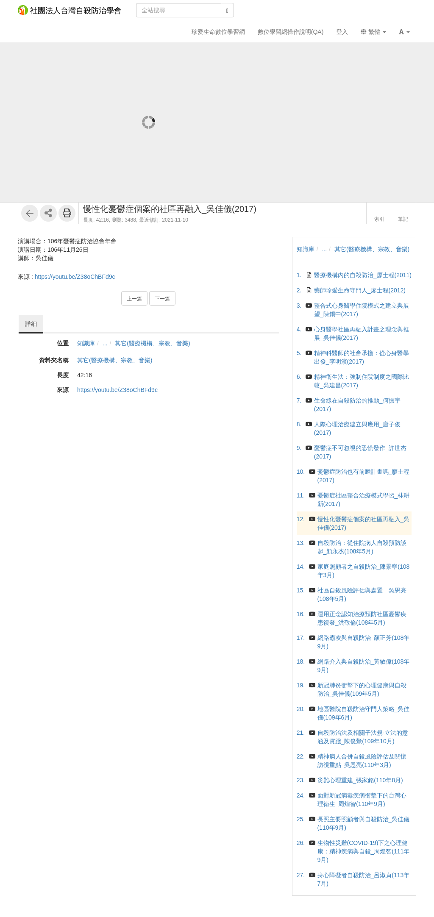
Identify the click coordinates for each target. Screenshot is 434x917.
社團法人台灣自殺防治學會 (70, 10)
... (105, 343)
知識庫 (86, 343)
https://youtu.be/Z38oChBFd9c (75, 276)
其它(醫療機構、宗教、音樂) (152, 343)
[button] (404, 31)
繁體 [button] (373, 31)
